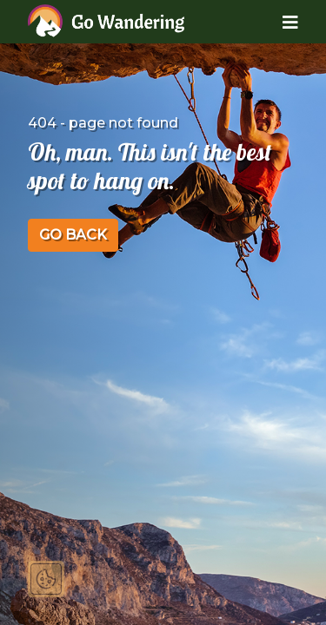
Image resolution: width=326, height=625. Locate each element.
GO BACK (73, 235)
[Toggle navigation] (277, 22)
